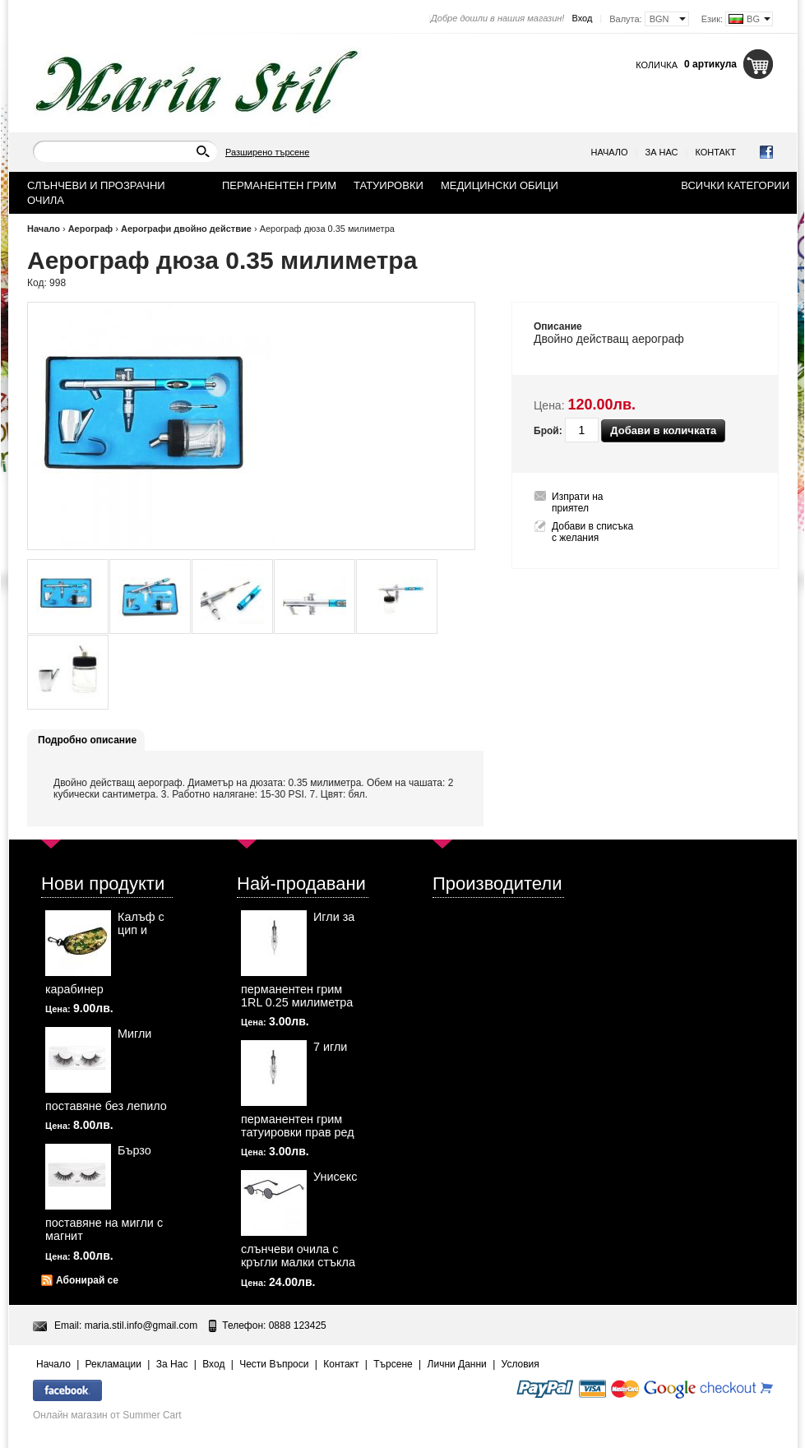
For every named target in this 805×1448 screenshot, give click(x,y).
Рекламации (113, 1364)
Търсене (392, 1364)
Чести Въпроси (273, 1364)
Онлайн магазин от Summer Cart (107, 1415)
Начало (609, 152)
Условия (520, 1364)
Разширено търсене (267, 152)
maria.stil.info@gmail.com (141, 1325)
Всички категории (735, 185)
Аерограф (90, 229)
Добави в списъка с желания (592, 532)
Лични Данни (457, 1364)
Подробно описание (87, 740)
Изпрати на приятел (578, 502)
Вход (581, 18)
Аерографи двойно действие (187, 229)
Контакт (715, 152)
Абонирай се (87, 1280)
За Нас (661, 152)
